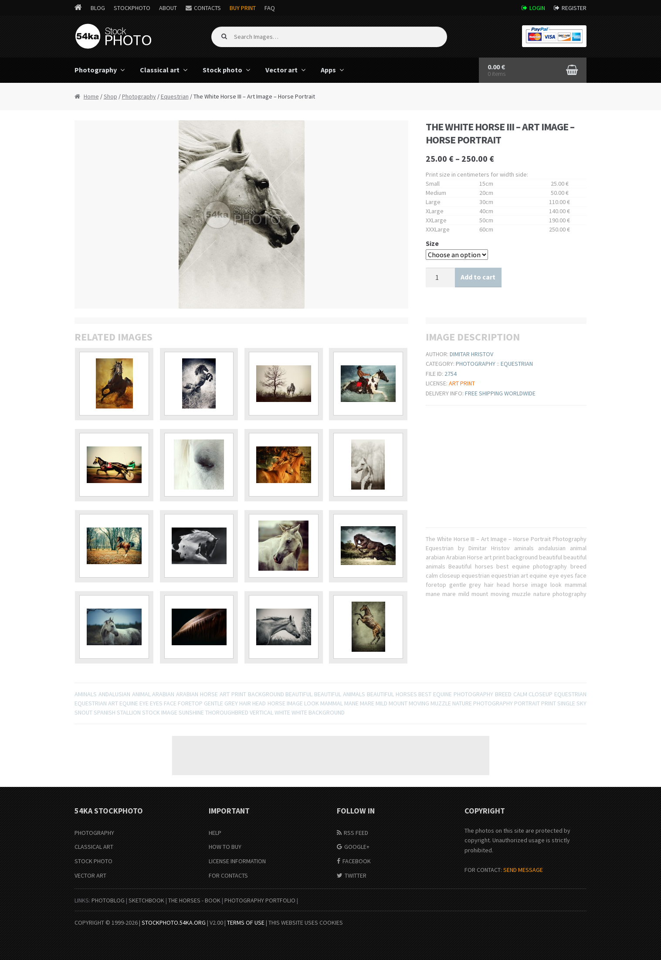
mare (367, 703)
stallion (129, 712)
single (566, 703)
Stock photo (222, 69)
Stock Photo (93, 861)
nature (462, 703)
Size (432, 243)
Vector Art (90, 875)
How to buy (225, 847)
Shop (110, 96)
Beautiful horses (392, 694)
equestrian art (96, 703)
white (282, 712)
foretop (190, 703)
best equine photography (455, 694)
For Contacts (228, 875)
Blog (98, 8)
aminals (86, 694)
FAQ (269, 8)
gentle (213, 703)
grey (231, 703)
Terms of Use (245, 922)
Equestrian (175, 96)
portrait (527, 703)
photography (493, 703)
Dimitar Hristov (471, 354)
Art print (462, 383)
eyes (156, 703)
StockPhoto (132, 8)
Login (537, 8)
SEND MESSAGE (523, 870)
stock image (159, 712)
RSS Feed (356, 833)
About (168, 8)
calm (520, 694)
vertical (261, 712)
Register (574, 8)
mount (398, 703)
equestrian (570, 694)
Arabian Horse (197, 694)
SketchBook (146, 900)
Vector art (281, 69)
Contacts (207, 8)
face (170, 703)
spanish (104, 712)
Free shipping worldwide (500, 393)
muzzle (440, 703)
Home (91, 96)
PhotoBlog (108, 900)
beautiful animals (339, 694)
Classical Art (94, 847)
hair (245, 703)
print (548, 703)
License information (237, 861)
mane (351, 703)
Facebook (356, 861)
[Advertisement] (330, 755)
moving (419, 703)
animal (141, 694)
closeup (541, 694)
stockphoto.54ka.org (174, 922)
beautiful (298, 694)
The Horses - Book (194, 900)
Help (215, 833)
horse (276, 703)
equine (128, 703)
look (311, 703)
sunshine (191, 712)
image (295, 703)
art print (233, 694)
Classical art (160, 69)
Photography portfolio (259, 900)
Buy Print (243, 8)
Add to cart (478, 276)
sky (581, 703)
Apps (328, 69)
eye (144, 703)
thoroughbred (226, 712)
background (266, 694)
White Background (318, 712)
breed (503, 694)
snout (83, 712)
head (259, 703)
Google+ (356, 847)
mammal (331, 703)
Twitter (355, 875)
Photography (96, 69)
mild (381, 703)
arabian (163, 694)
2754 (450, 374)
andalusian (114, 694)
